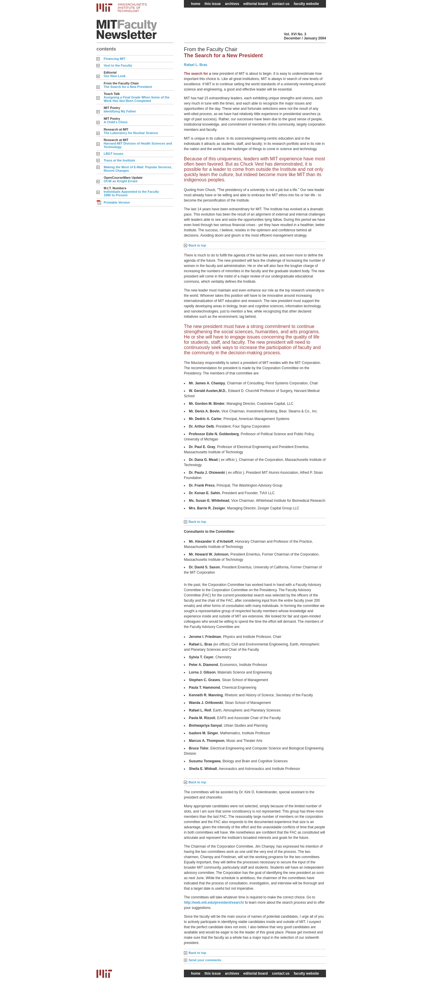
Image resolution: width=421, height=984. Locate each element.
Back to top (197, 245)
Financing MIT (114, 58)
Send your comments (205, 960)
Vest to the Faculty (118, 65)
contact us (280, 4)
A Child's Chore (116, 122)
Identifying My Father (120, 111)
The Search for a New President (128, 86)
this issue (213, 4)
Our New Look (115, 76)
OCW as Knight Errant (121, 181)
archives (232, 4)
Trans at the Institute (119, 160)
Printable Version (117, 202)
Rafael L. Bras (195, 65)
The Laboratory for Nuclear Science (131, 133)
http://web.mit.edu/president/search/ (214, 902)
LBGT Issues (113, 153)
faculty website (306, 4)
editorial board (256, 4)
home (195, 4)
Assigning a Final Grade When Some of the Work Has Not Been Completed (137, 99)
